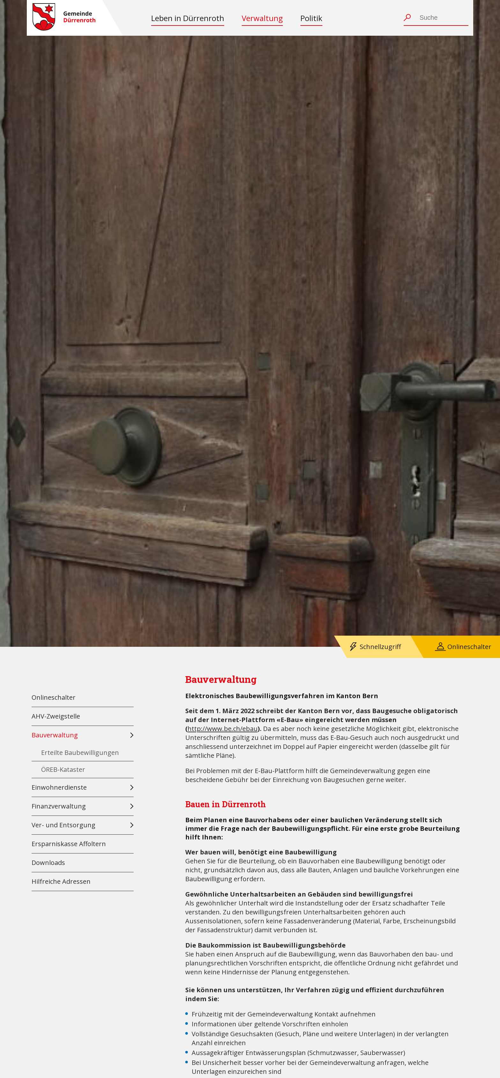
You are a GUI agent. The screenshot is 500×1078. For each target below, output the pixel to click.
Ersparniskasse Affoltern (69, 843)
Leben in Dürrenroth (187, 18)
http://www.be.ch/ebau (223, 728)
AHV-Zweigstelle (56, 716)
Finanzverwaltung (59, 806)
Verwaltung (262, 18)
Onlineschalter (469, 646)
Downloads (48, 862)
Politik (311, 18)
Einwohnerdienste (59, 787)
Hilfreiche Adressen (61, 881)
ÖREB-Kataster (63, 769)
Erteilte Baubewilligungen (80, 752)
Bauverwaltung (55, 735)
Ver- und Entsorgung (63, 825)
